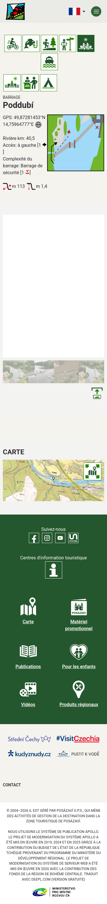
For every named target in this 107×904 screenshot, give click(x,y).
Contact (12, 785)
